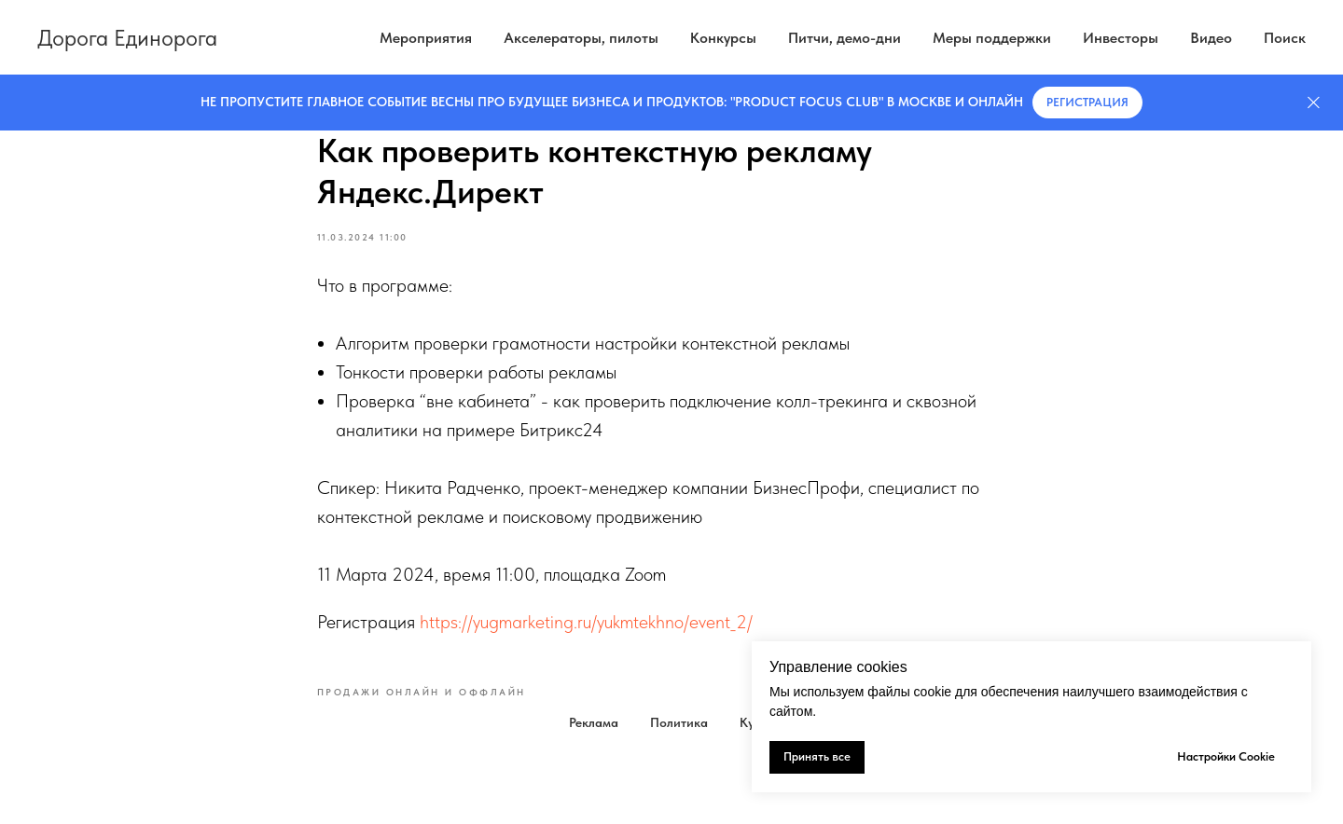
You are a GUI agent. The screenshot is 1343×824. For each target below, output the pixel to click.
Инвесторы (1120, 38)
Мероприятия (426, 38)
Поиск (1285, 38)
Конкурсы (723, 38)
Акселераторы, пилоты (581, 38)
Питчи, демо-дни (844, 38)
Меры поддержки (992, 38)
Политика (679, 722)
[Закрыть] (1313, 103)
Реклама (593, 722)
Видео (1211, 38)
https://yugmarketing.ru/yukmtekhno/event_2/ (586, 622)
